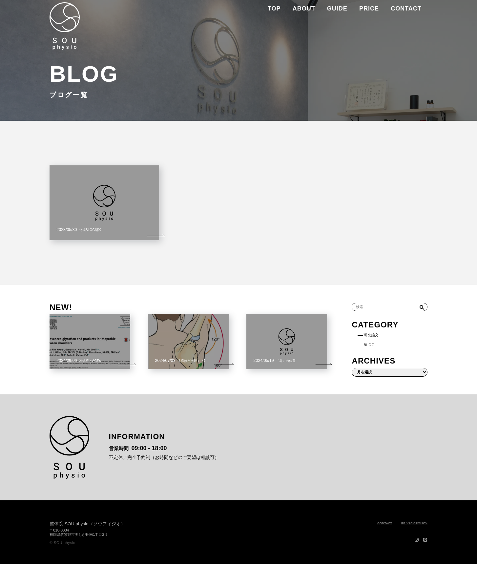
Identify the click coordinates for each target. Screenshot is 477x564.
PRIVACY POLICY (407, 522)
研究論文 (378, 334)
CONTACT (367, 522)
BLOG (375, 344)
